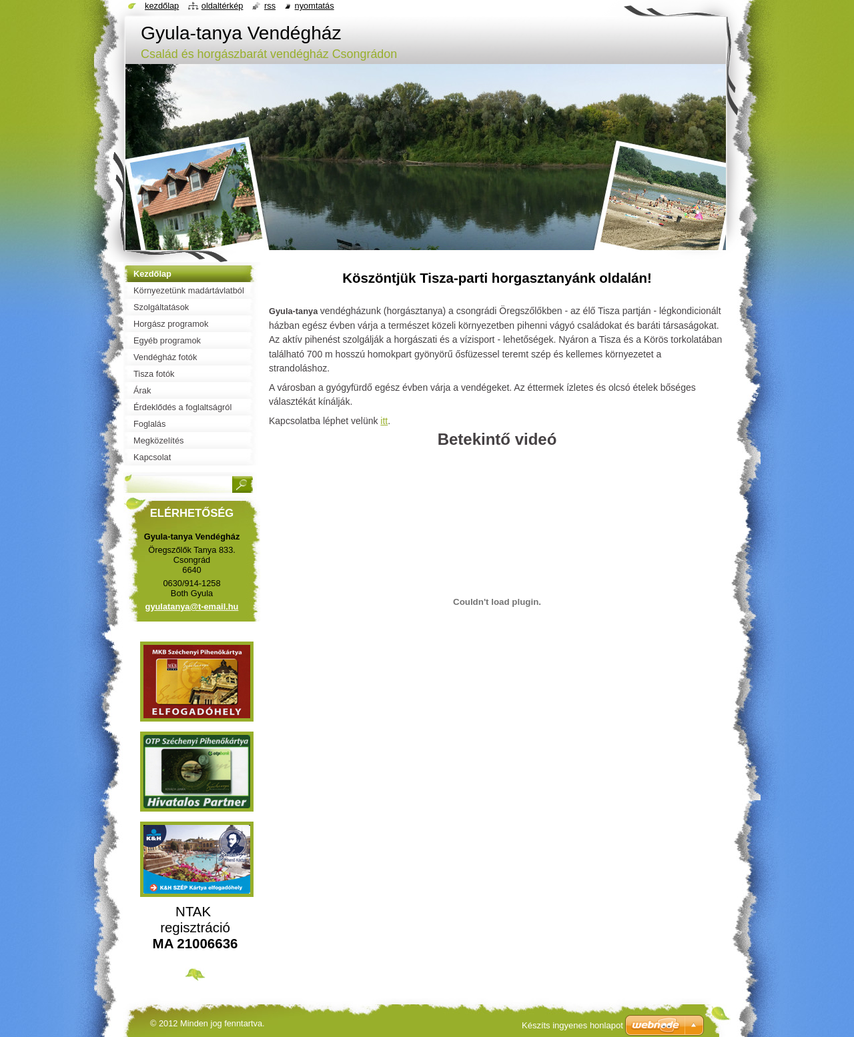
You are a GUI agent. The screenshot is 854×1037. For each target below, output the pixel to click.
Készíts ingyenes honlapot (572, 1025)
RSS (270, 6)
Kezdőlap (162, 6)
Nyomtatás (314, 6)
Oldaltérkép (222, 6)
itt (384, 420)
